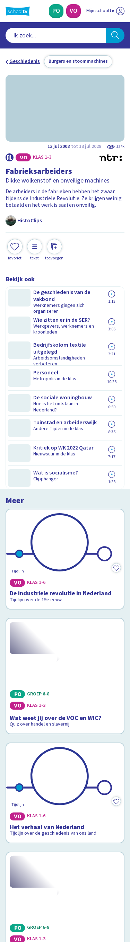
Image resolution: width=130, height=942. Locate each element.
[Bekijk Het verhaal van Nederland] (65, 509)
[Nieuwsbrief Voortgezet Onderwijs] (65, 846)
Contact (17, 748)
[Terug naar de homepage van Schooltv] (18, 11)
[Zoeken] (115, 35)
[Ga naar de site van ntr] (98, 909)
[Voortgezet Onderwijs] (73, 11)
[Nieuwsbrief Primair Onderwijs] (65, 827)
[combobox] (56, 35)
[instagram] (24, 895)
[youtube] (54, 895)
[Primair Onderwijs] (56, 11)
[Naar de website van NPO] (120, 11)
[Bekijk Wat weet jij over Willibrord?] (65, 603)
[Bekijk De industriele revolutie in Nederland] (65, 332)
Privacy (16, 775)
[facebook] (9, 895)
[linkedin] (39, 895)
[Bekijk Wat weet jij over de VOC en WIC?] (65, 419)
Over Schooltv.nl (29, 766)
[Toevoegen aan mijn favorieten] (15, 249)
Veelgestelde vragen (33, 757)
